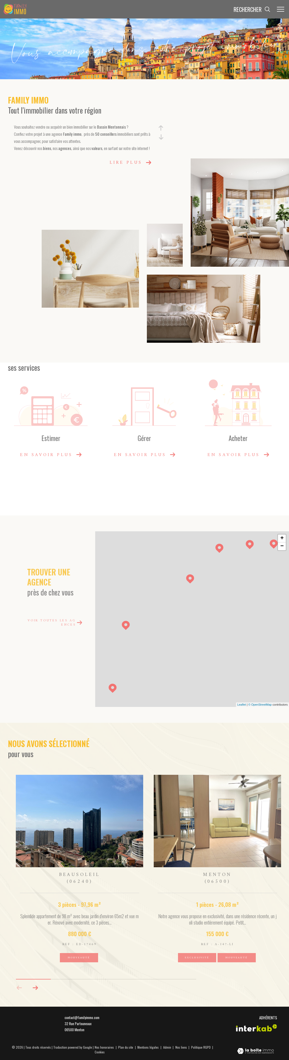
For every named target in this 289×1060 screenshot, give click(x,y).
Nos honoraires (104, 1047)
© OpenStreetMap (260, 704)
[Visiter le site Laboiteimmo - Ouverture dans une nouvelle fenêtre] (255, 1051)
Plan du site (126, 1047)
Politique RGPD (201, 1047)
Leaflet (241, 704)
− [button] (282, 546)
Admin (167, 1047)
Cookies (100, 1052)
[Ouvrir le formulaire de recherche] (252, 9)
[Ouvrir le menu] (280, 9)
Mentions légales (148, 1047)
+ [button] (282, 538)
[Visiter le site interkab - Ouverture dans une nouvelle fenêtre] (256, 1027)
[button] (35, 988)
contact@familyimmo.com (82, 1017)
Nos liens (181, 1047)
